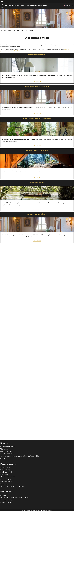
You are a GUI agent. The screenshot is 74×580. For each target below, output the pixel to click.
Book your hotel (6, 495)
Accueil (3, 30)
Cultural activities (6, 523)
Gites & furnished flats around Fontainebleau (37, 118)
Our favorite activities (8, 500)
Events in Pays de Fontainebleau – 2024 (14, 520)
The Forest (4, 472)
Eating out (4, 497)
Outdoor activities (6, 474)
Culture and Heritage (7, 469)
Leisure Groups (5, 502)
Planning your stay (14, 30)
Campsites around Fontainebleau (37, 150)
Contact (3, 481)
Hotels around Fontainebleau (37, 54)
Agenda (3, 518)
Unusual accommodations (37, 182)
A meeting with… (6, 525)
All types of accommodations (37, 214)
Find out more (37, 81)
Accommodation (28, 30)
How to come (5, 490)
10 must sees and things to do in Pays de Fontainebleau (20, 479)
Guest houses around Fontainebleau (37, 86)
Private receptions (6, 507)
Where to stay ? (5, 493)
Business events (6, 504)
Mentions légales (47, 533)
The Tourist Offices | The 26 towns (12, 509)
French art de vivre (7, 477)
